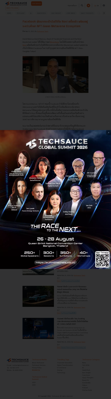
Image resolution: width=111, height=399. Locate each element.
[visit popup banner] (55, 199)
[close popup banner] (108, 132)
